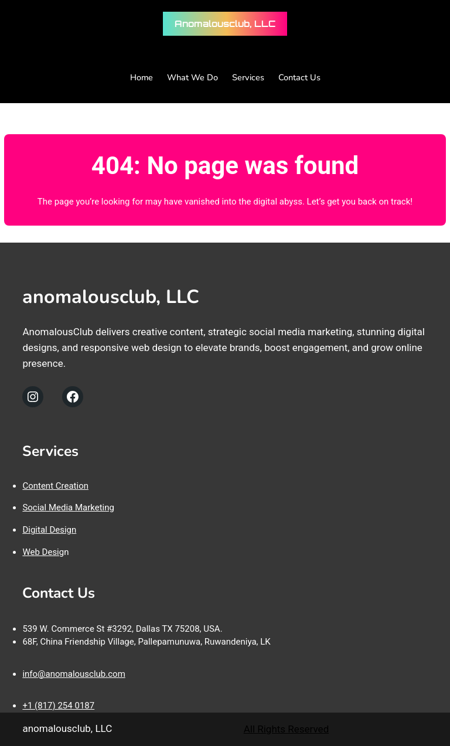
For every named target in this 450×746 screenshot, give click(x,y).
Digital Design (49, 529)
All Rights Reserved (286, 729)
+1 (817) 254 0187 (58, 705)
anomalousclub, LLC (225, 23)
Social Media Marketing (68, 507)
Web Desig (43, 552)
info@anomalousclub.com (73, 674)
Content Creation (55, 486)
